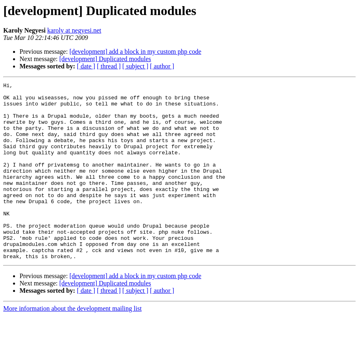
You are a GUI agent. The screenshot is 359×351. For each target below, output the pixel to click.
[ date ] (86, 66)
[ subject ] (135, 66)
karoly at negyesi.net (74, 30)
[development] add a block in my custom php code (135, 51)
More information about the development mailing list (72, 343)
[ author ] (162, 66)
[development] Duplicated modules (105, 58)
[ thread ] (109, 66)
